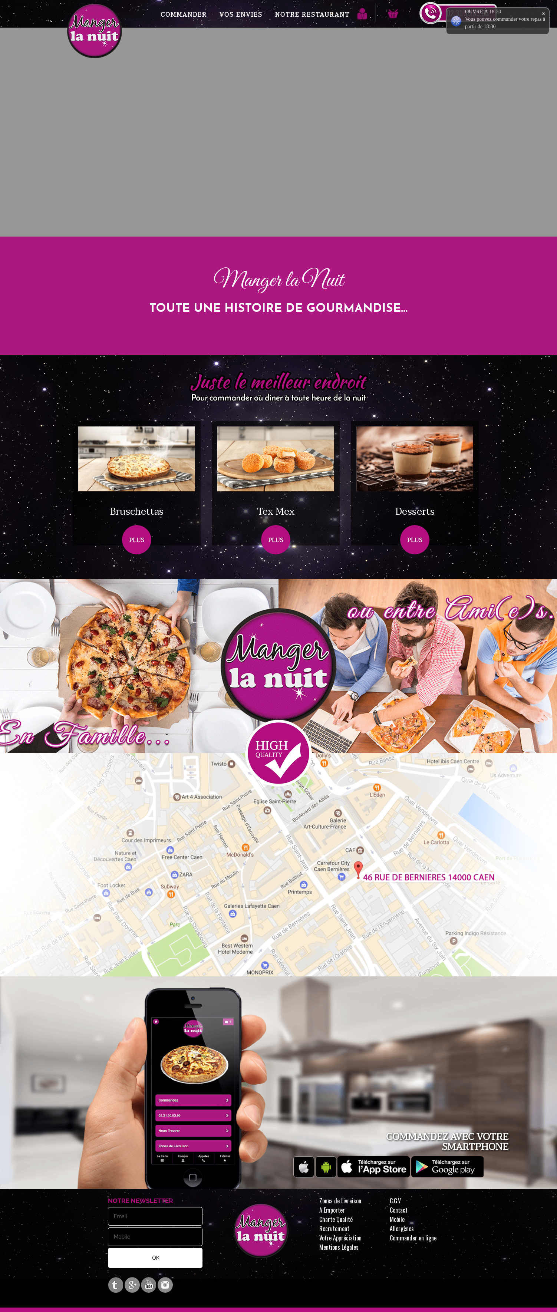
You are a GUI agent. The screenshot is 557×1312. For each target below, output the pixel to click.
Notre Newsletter (140, 1200)
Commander (184, 15)
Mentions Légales (339, 1247)
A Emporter (332, 1210)
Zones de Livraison (340, 1200)
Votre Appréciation (340, 1237)
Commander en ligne (413, 1237)
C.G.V (395, 1200)
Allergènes (402, 1228)
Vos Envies (241, 15)
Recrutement (334, 1228)
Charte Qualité (336, 1219)
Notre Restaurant (312, 15)
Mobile (397, 1219)
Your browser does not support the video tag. (278, 167)
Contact (399, 1210)
